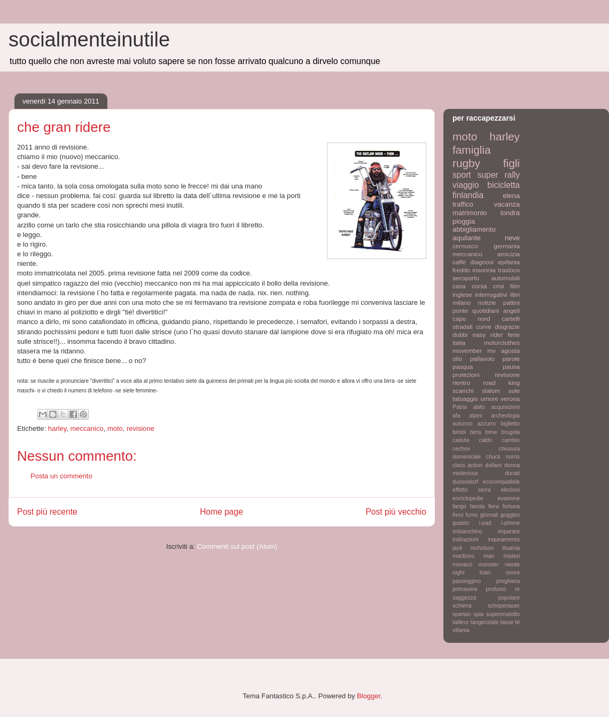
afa (456, 416)
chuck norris (503, 457)
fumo (471, 515)
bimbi (459, 432)
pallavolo (482, 358)
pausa (511, 366)
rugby (466, 163)
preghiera (508, 581)
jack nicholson (473, 548)
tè (517, 622)
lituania (511, 548)
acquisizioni (505, 407)
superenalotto (503, 614)
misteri (511, 556)
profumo (496, 589)
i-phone (510, 523)
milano (461, 302)
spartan (461, 614)
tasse (507, 622)
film (515, 285)
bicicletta (503, 185)
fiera (493, 506)
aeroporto (465, 277)
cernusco (465, 245)
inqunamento (504, 539)
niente (512, 565)
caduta (460, 440)
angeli (511, 310)
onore (512, 573)
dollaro (493, 465)
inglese (462, 294)
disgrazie (507, 326)
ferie (514, 334)
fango (459, 506)
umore (489, 398)
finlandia (467, 195)
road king (501, 382)
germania (507, 245)
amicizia (508, 253)
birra (475, 432)
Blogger (368, 696)
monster (489, 565)
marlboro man (473, 556)
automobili (505, 277)
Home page (221, 511)
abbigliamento (474, 229)
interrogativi (491, 294)
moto (115, 428)
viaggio (465, 185)
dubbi (460, 334)
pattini (511, 302)
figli (511, 163)
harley (57, 428)
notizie (487, 302)
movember (467, 350)
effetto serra (471, 490)
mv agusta (503, 350)
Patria (459, 407)
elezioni (510, 490)
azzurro (487, 424)
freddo (461, 269)
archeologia (505, 416)
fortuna (511, 506)
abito (479, 407)
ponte (460, 310)
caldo (485, 440)
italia (458, 342)
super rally (499, 174)
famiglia (471, 150)
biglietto (510, 424)
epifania (509, 261)
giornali (489, 515)
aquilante (466, 238)
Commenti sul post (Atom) (237, 546)
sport (461, 174)
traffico (462, 204)
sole (514, 390)
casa (459, 285)
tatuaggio (465, 398)
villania (461, 630)
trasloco (509, 269)
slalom (491, 390)
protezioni (466, 374)
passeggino (466, 581)
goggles (510, 515)
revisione (140, 428)
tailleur (460, 622)
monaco (462, 565)
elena (511, 196)
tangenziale (485, 622)
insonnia (484, 269)
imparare (509, 531)
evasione (508, 498)
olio (457, 358)
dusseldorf (465, 482)
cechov (461, 449)
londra (510, 213)
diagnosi (482, 261)
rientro (461, 382)
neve (512, 238)
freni (457, 515)
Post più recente (47, 511)
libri (515, 294)
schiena (462, 606)
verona (510, 398)
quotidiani (485, 310)
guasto (460, 523)
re (517, 589)
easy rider (487, 334)
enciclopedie (467, 498)
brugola (510, 432)
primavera (464, 589)
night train (471, 573)
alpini (475, 416)
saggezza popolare (486, 598)
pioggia (463, 221)
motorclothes (502, 342)
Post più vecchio (395, 511)
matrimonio (469, 213)
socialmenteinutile (89, 39)
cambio (511, 440)
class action (467, 465)
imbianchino (467, 531)
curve (483, 326)
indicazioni (465, 539)
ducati (512, 473)
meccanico (87, 428)
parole (511, 358)
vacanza (507, 204)
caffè (459, 261)
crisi (498, 285)
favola (477, 506)
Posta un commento (61, 476)
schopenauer (504, 606)
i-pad (485, 523)
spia (478, 614)
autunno (462, 424)
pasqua (462, 366)
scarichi (463, 390)
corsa (479, 285)
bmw (491, 432)
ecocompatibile (501, 482)
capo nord (471, 318)
